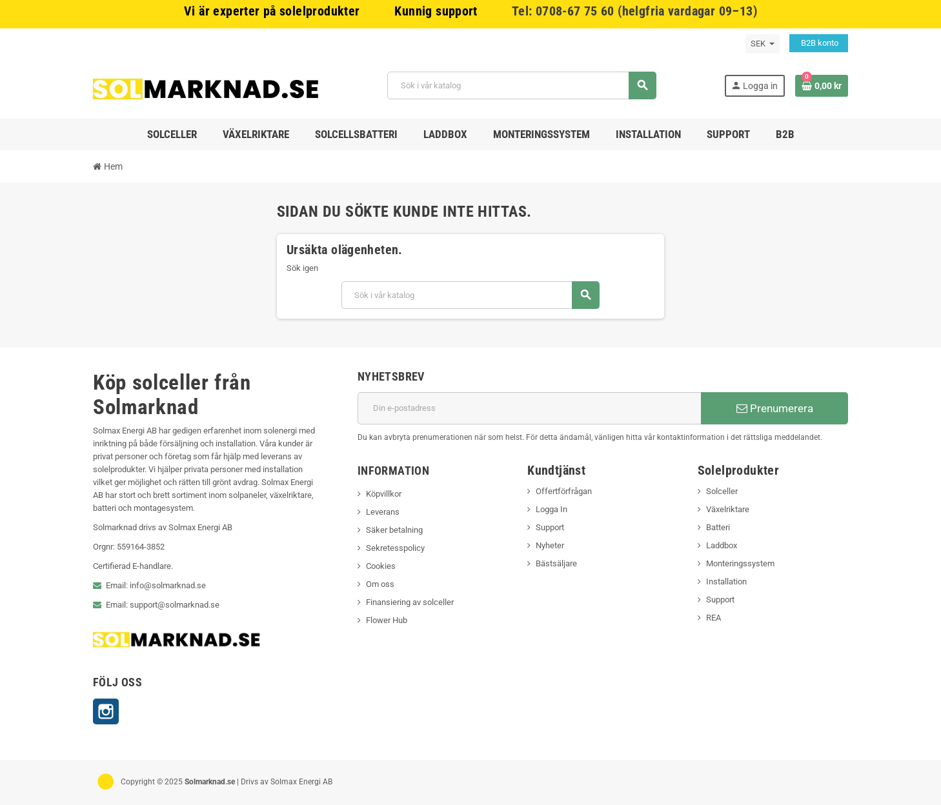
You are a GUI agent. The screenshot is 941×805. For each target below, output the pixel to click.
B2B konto (818, 43)
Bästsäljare (556, 563)
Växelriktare (727, 509)
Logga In (551, 509)
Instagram (106, 711)
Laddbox (721, 545)
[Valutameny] (762, 44)
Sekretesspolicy (395, 548)
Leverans (383, 512)
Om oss (380, 584)
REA (713, 617)
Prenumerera (774, 408)
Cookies (381, 566)
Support (550, 527)
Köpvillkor (383, 494)
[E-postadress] (529, 408)
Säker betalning (394, 530)
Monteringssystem (740, 563)
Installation (726, 581)
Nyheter (550, 545)
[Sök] (521, 85)
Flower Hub (386, 620)
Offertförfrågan (564, 491)
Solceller (722, 491)
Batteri (718, 527)
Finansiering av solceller (410, 602)
